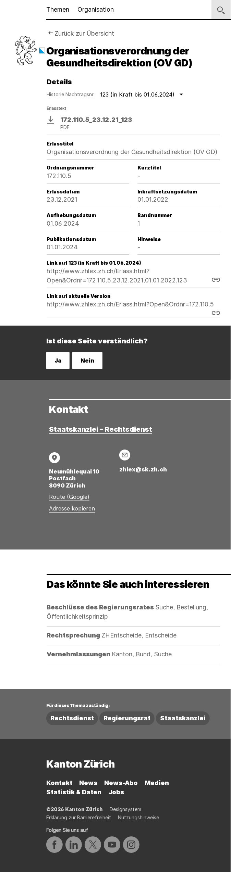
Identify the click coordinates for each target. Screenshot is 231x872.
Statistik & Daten (73, 792)
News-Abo (121, 782)
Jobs (116, 792)
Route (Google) (69, 496)
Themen (57, 9)
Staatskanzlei (183, 718)
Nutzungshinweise (138, 817)
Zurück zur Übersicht (84, 33)
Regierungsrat (127, 718)
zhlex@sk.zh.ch (143, 469)
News (88, 782)
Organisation (95, 9)
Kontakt (59, 782)
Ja (57, 360)
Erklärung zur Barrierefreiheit (78, 817)
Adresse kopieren (72, 508)
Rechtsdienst (72, 718)
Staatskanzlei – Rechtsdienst (100, 429)
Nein (87, 360)
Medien (157, 782)
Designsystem (125, 809)
